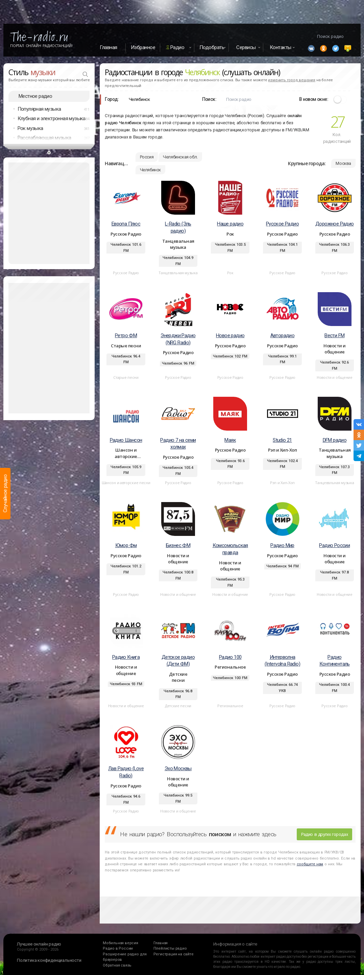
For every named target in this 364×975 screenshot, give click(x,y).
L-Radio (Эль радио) (178, 227)
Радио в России (118, 948)
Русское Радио (282, 224)
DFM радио (335, 440)
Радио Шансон (126, 440)
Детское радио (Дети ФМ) (178, 660)
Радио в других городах (324, 834)
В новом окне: (313, 99)
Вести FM (334, 335)
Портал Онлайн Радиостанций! (41, 45)
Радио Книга (126, 657)
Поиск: (209, 99)
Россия (147, 156)
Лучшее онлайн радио (39, 944)
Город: (112, 99)
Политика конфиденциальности (49, 960)
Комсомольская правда (230, 549)
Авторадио (282, 335)
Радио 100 (230, 657)
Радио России (334, 545)
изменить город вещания (291, 80)
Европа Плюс (126, 224)
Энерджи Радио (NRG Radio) (178, 339)
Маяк (230, 440)
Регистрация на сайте (173, 954)
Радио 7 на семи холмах (178, 443)
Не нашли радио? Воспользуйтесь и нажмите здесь (198, 834)
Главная (108, 47)
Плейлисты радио (170, 948)
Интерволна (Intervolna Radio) (282, 660)
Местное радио (35, 96)
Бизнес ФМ (178, 545)
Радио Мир (282, 545)
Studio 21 (282, 440)
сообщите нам (310, 864)
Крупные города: (306, 163)
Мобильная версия (120, 943)
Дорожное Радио (334, 224)
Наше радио (230, 224)
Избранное (143, 47)
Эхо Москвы (178, 768)
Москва (343, 163)
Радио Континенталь (334, 660)
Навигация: (117, 163)
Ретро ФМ (126, 335)
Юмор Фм (126, 545)
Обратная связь (117, 965)
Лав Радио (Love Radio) (126, 772)
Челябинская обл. (180, 156)
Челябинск (150, 169)
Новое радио (230, 335)
